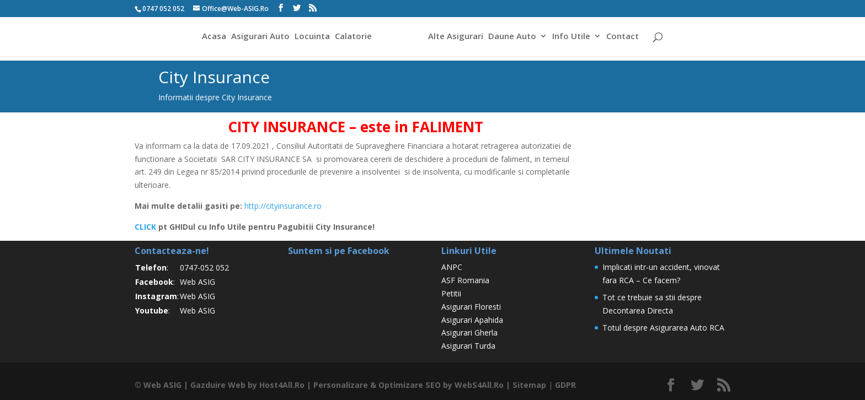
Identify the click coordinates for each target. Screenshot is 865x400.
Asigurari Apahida (472, 320)
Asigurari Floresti (471, 306)
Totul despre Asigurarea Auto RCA (663, 327)
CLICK (145, 226)
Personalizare (340, 385)
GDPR (563, 385)
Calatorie (351, 37)
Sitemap (527, 385)
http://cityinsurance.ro (283, 206)
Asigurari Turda (468, 345)
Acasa (212, 37)
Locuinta (310, 37)
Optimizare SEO (409, 385)
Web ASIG (197, 282)
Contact (624, 37)
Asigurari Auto (258, 37)
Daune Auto (514, 37)
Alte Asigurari (457, 37)
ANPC (451, 267)
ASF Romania (465, 280)
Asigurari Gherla (469, 332)
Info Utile (573, 37)
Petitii (451, 293)
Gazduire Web (217, 385)
